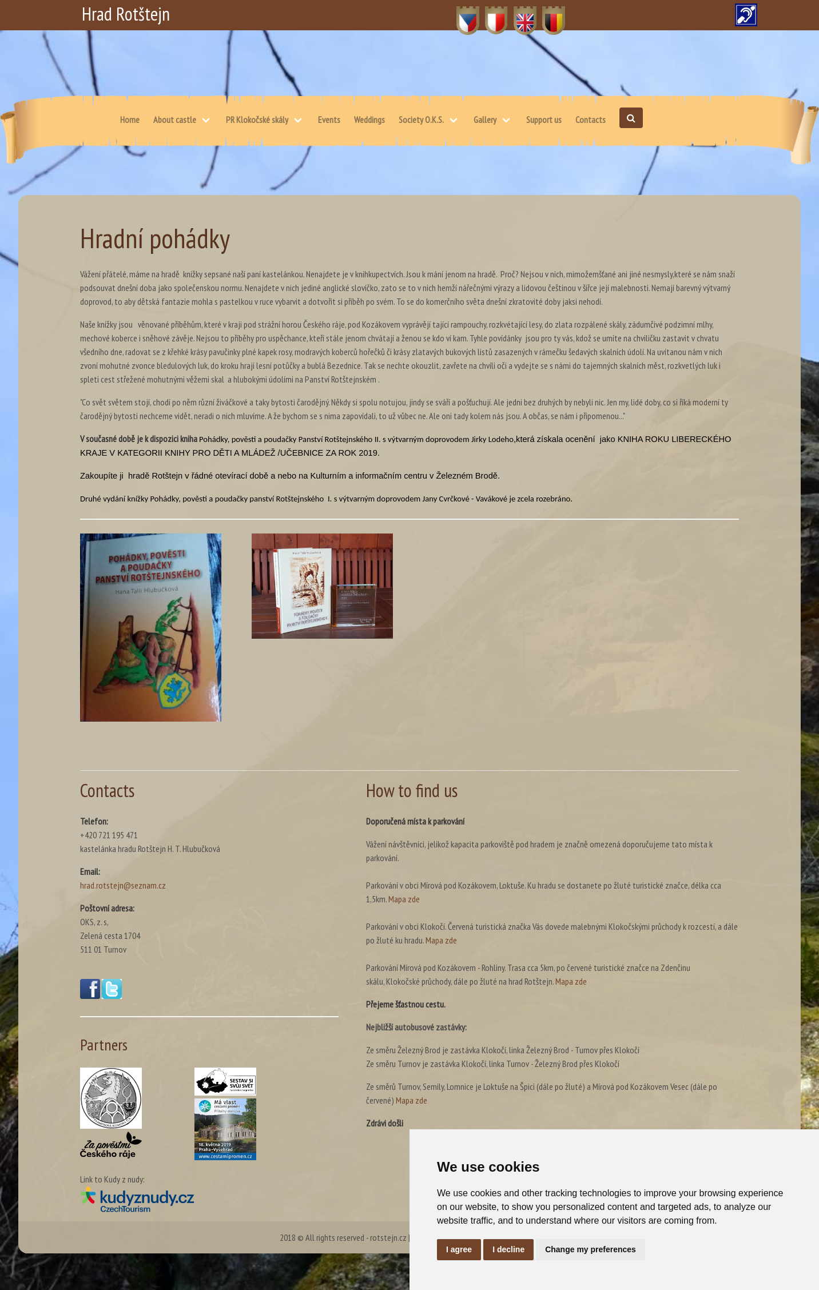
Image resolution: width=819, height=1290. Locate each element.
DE (547, 14)
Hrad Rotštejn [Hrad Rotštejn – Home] (126, 14)
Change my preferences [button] (590, 1249)
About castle (174, 119)
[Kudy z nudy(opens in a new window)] (209, 1199)
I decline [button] (508, 1249)
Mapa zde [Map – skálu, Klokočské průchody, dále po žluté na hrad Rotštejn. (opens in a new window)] (571, 981)
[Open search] (631, 118)
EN (518, 14)
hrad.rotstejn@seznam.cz (123, 885)
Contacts (590, 119)
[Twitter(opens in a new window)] (112, 995)
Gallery (485, 119)
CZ (461, 14)
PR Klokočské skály (257, 119)
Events (329, 119)
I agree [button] (459, 1249)
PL (489, 14)
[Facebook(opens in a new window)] (90, 995)
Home (130, 119)
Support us (544, 119)
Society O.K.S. (421, 119)
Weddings (369, 119)
